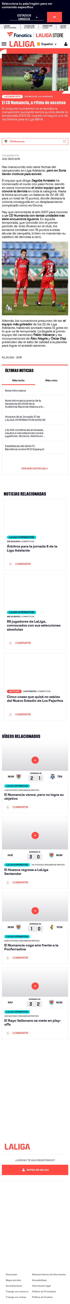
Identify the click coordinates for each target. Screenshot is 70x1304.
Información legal (41, 1286)
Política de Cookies (42, 1297)
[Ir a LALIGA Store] (35, 34)
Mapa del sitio (13, 1280)
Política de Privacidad (44, 1291)
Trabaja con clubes (16, 1297)
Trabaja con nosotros (17, 1291)
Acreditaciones (14, 1286)
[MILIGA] (65, 44)
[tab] (18, 380)
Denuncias (11, 1274)
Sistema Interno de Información (49, 1274)
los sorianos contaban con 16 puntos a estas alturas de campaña (31, 230)
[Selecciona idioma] (47, 44)
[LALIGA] (22, 44)
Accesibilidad (39, 1280)
